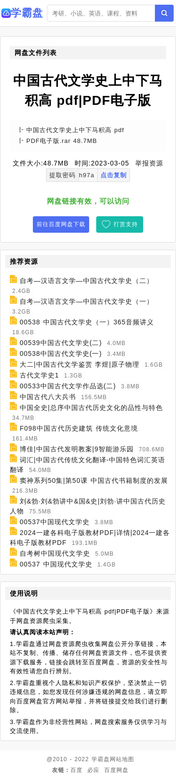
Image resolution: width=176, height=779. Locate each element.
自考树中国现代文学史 (55, 553)
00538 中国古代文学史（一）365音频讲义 (87, 322)
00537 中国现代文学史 (56, 564)
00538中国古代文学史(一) (61, 353)
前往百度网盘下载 (61, 224)
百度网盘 (116, 770)
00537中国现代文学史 (55, 522)
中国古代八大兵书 (48, 397)
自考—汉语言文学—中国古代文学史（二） (86, 280)
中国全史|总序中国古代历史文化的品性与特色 (91, 407)
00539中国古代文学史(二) (61, 342)
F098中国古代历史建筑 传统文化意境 (79, 428)
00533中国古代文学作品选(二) (68, 386)
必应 (93, 770)
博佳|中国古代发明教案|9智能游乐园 (77, 449)
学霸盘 (101, 759)
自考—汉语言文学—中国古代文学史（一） (86, 301)
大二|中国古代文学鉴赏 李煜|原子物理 (79, 364)
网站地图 (122, 759)
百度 (76, 770)
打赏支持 (126, 224)
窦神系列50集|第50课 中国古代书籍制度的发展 (94, 480)
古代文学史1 (39, 375)
